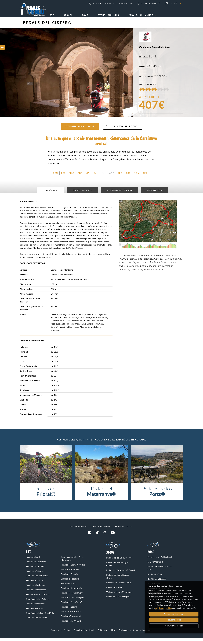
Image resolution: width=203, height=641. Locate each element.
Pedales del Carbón (34, 583)
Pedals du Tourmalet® (71, 619)
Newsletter (125, 3)
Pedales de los (157, 494)
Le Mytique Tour (154, 577)
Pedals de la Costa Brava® (38, 597)
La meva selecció (151, 3)
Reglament (123, 633)
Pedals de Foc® (33, 560)
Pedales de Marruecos (36, 592)
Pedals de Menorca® (35, 606)
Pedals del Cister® (69, 577)
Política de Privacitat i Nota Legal (79, 633)
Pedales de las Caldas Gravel (119, 561)
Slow (110, 556)
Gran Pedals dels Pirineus (37, 602)
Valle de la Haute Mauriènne (119, 595)
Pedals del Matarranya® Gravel (120, 573)
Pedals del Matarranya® (72, 596)
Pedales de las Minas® (71, 624)
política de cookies (163, 608)
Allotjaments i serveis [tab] (119, 193)
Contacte (55, 633)
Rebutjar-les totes (174, 620)
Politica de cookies (106, 633)
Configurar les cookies (174, 626)
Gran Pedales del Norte (36, 620)
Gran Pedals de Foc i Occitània (40, 616)
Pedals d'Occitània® (35, 569)
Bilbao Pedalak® (68, 586)
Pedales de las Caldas (35, 588)
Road (150, 555)
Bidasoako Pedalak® (70, 582)
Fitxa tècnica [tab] (50, 193)
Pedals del (46, 494)
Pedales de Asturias (35, 574)
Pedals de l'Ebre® (114, 590)
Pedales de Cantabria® (71, 591)
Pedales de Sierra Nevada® (73, 568)
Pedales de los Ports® (71, 614)
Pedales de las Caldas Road (159, 560)
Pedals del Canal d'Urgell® (118, 599)
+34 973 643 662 (103, 3)
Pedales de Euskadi (34, 611)
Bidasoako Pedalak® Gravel (118, 585)
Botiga (135, 633)
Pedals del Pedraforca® (71, 605)
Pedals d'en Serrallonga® (72, 600)
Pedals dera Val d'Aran (36, 564)
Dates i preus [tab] (154, 193)
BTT (28, 555)
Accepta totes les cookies (174, 614)
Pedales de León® (69, 610)
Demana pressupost (80, 129)
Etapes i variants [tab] (82, 193)
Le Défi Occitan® (155, 565)
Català (173, 3)
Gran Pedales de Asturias (37, 578)
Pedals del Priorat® (70, 572)
